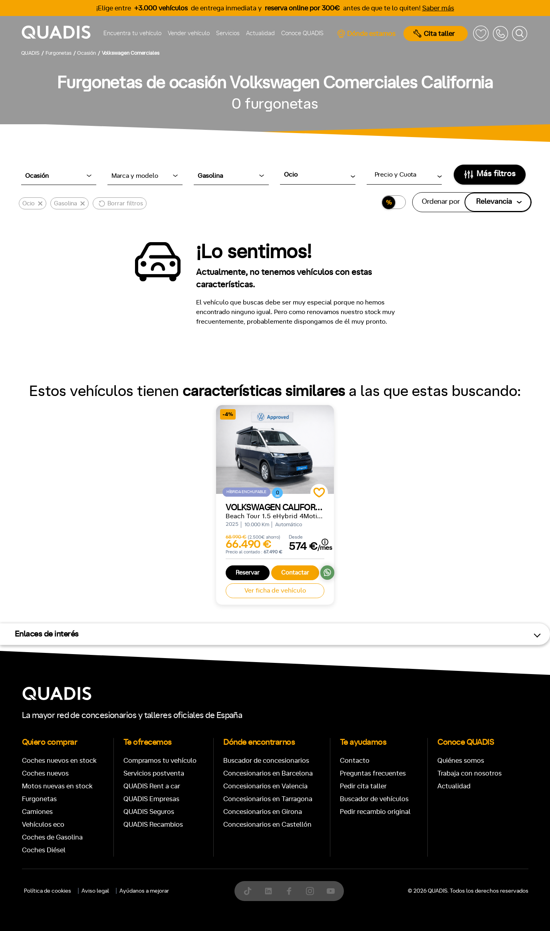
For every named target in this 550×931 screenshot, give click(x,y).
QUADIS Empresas (151, 799)
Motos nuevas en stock (57, 786)
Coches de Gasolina (52, 837)
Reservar (248, 573)
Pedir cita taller (363, 786)
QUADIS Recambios (153, 824)
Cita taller (434, 34)
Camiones (37, 811)
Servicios (228, 33)
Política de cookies (47, 891)
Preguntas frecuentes (373, 773)
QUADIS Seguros (148, 811)
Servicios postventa (153, 773)
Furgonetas (39, 799)
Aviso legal (95, 891)
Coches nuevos (45, 773)
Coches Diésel (44, 850)
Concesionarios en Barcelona (268, 773)
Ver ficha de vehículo (275, 590)
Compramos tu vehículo (160, 760)
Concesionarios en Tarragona (267, 799)
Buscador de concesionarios (266, 760)
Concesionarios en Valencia (265, 786)
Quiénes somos (460, 760)
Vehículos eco (43, 824)
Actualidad (260, 33)
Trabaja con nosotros (469, 773)
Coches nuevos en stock (59, 760)
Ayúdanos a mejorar (144, 891)
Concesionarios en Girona (262, 811)
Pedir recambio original (375, 811)
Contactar (295, 573)
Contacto (354, 760)
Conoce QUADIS (302, 33)
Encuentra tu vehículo (132, 33)
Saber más (438, 8)
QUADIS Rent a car (151, 786)
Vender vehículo (189, 33)
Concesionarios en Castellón (267, 824)
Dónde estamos (366, 34)
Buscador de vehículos (374, 799)
